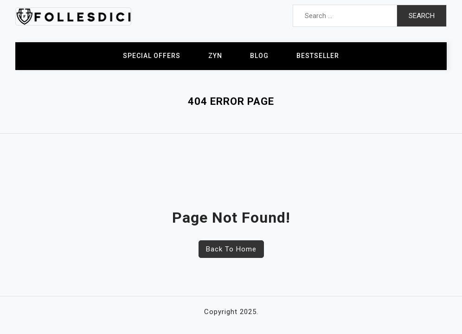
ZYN (215, 55)
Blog (259, 55)
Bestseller (317, 55)
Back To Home (231, 249)
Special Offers (151, 55)
